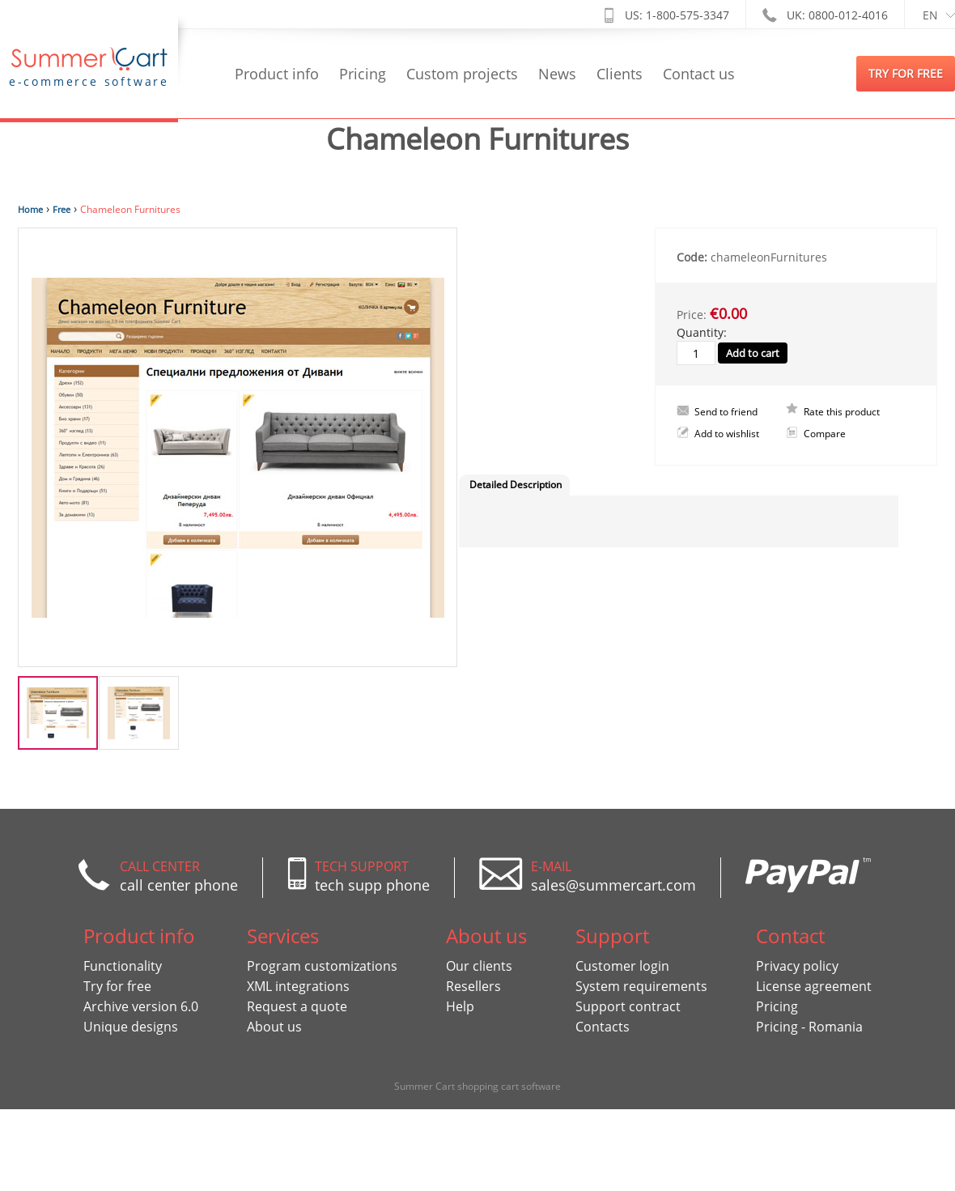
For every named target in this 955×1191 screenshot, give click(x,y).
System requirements (641, 986)
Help (460, 1006)
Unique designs (130, 1027)
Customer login (622, 966)
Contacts (602, 1027)
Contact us (699, 73)
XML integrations (298, 986)
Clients (619, 73)
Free (61, 209)
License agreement (814, 986)
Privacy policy (797, 966)
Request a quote (297, 1006)
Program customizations (322, 966)
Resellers (473, 986)
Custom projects (462, 73)
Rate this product (842, 412)
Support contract (628, 1006)
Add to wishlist (726, 433)
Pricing (362, 73)
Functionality (122, 966)
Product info (277, 73)
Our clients (479, 966)
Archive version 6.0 (140, 1006)
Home (30, 209)
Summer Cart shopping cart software (477, 1086)
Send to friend (726, 412)
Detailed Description (515, 484)
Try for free (117, 986)
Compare (825, 433)
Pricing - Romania (809, 1027)
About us (274, 1027)
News (557, 73)
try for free (905, 73)
